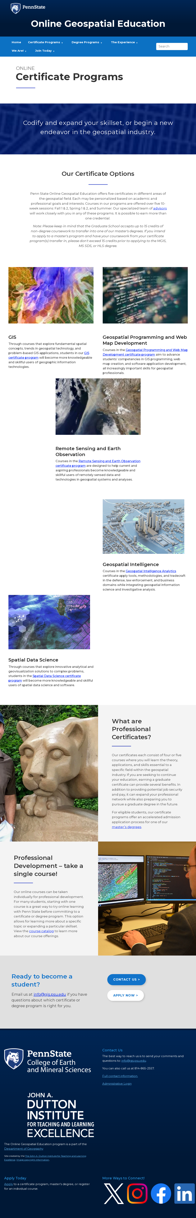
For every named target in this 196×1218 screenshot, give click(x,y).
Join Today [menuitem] (43, 52)
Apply (8, 1184)
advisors (160, 208)
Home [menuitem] (16, 42)
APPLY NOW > (125, 995)
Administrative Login (117, 1083)
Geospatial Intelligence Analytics (151, 571)
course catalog (41, 931)
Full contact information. (120, 1076)
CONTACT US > (126, 979)
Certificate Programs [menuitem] (44, 44)
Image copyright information (32, 1159)
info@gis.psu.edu (50, 994)
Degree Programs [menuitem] (85, 44)
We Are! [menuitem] (17, 52)
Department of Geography (23, 1148)
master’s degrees (126, 827)
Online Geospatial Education (98, 23)
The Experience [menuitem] (122, 44)
